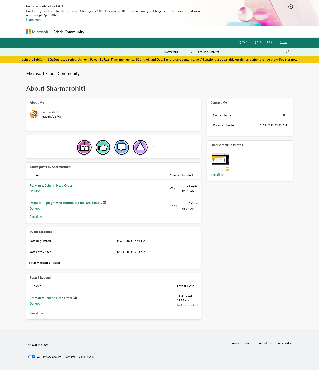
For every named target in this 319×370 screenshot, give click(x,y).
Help (270, 42)
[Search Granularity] (178, 52)
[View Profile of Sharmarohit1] (189, 305)
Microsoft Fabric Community (53, 73)
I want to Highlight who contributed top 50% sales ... (66, 203)
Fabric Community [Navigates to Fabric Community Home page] (69, 31)
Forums (93, 32)
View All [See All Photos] (217, 174)
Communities (146, 32)
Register (242, 42)
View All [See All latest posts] (36, 216)
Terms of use (264, 343)
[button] (220, 162)
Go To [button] (283, 42)
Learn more (34, 19)
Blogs (164, 32)
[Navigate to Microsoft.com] (37, 31)
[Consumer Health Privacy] (79, 356)
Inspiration (111, 32)
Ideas (128, 32)
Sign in (257, 42)
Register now (288, 59)
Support (197, 32)
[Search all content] (244, 52)
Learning (180, 32)
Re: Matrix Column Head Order (50, 185)
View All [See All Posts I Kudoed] (36, 313)
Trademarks (284, 343)
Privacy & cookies (241, 343)
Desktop (35, 191)
